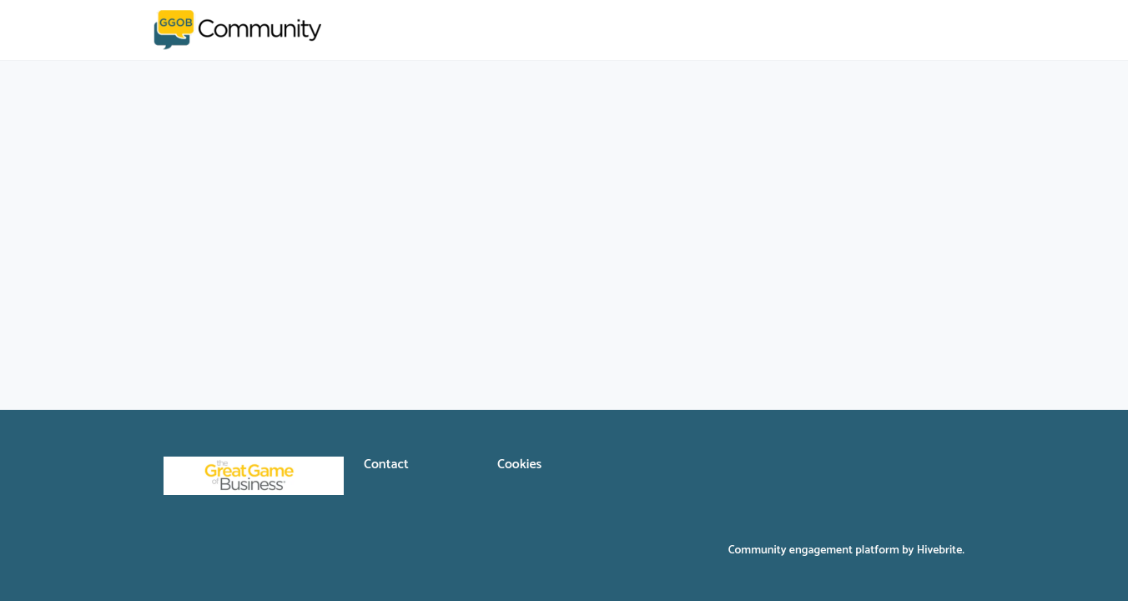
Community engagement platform (813, 550)
